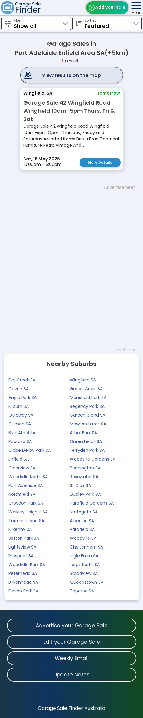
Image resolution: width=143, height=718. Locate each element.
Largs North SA (85, 565)
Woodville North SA (28, 477)
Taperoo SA (82, 591)
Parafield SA (82, 529)
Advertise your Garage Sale (72, 625)
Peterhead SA (22, 573)
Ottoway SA (20, 415)
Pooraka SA (20, 441)
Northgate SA (84, 512)
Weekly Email (72, 658)
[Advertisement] (71, 256)
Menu (136, 12)
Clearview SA (21, 468)
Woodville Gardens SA (92, 459)
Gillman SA (19, 424)
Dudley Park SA (85, 494)
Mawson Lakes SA (88, 424)
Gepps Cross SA (86, 389)
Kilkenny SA (20, 529)
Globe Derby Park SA (29, 450)
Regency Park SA (87, 406)
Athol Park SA (83, 433)
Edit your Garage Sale (71, 642)
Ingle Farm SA (84, 556)
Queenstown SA (86, 582)
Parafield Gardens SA (92, 503)
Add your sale (110, 7)
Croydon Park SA (25, 503)
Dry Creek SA (21, 380)
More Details (100, 162)
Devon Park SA (23, 591)
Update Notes (71, 674)
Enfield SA (18, 459)
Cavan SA (18, 389)
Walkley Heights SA (28, 512)
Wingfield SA (83, 380)
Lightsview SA (22, 547)
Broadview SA (84, 573)
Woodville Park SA (26, 565)
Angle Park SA (22, 397)
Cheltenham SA (86, 547)
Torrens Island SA (26, 521)
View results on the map (71, 75)
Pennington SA (85, 468)
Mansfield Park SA (88, 397)
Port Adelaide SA (25, 485)
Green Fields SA (86, 441)
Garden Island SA (87, 415)
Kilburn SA (18, 406)
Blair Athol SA (21, 433)
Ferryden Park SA (87, 450)
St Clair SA (80, 485)
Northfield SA (21, 494)
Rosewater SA (84, 477)
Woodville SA (83, 538)
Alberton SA (82, 521)
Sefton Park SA (23, 538)
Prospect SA (21, 556)
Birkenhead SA (23, 582)
